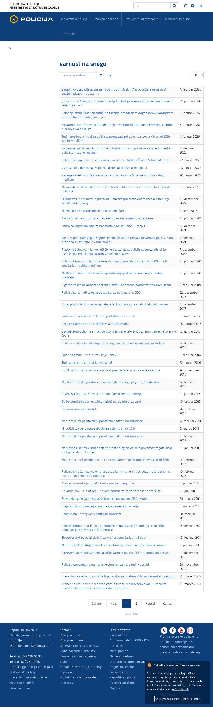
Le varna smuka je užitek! (80, 409)
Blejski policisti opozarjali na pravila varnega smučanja (100, 506)
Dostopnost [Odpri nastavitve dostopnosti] (193, 6)
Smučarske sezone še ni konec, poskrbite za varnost (98, 316)
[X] (164, 630)
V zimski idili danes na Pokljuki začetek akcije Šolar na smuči (104, 168)
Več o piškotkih (180, 689)
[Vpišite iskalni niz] (152, 5)
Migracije (116, 688)
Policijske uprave (71, 640)
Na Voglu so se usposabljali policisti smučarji (93, 211)
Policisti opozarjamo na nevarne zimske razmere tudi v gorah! (105, 564)
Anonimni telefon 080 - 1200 (130, 640)
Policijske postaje (72, 635)
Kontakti (71, 34)
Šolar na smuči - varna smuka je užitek (89, 355)
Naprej (150, 604)
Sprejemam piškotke (167, 698)
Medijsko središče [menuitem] (177, 19)
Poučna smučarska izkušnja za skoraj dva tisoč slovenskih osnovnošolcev (113, 343)
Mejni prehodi (119, 651)
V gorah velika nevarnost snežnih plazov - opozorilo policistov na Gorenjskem (116, 285)
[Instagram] (190, 630)
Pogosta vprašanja (122, 683)
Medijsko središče (21, 683)
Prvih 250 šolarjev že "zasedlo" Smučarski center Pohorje (102, 394)
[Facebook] (172, 630)
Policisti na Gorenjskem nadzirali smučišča (92, 514)
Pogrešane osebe (122, 667)
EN (200, 6)
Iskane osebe (119, 672)
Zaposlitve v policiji (123, 677)
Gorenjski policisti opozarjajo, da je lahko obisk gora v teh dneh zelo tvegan (115, 304)
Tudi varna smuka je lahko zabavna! (87, 363)
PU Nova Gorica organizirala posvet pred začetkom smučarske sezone (111, 370)
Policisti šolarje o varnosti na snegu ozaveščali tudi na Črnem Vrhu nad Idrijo (115, 160)
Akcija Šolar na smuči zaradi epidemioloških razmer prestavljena (107, 218)
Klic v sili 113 (118, 635)
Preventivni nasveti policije (28, 677)
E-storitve (116, 646)
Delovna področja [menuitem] (105, 19)
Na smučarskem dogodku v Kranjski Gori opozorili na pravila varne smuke (114, 545)
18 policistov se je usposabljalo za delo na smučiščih (98, 428)
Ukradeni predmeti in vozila (129, 662)
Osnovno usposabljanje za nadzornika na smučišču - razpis (103, 226)
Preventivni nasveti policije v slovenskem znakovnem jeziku (185, 6)
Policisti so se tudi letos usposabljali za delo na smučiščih (102, 292)
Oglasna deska (19, 688)
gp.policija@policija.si (37, 667)
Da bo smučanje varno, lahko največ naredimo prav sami (102, 401)
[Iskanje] (174, 5)
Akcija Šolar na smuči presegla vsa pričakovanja (95, 324)
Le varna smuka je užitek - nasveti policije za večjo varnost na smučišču (112, 491)
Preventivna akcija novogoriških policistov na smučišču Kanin (105, 499)
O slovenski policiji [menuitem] (74, 19)
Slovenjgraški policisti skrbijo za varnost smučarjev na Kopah (104, 537)
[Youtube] (181, 630)
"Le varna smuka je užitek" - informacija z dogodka (98, 483)
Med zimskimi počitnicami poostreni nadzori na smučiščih (103, 421)
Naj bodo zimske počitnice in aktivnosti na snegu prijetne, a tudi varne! (112, 382)
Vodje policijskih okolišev (77, 651)
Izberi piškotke (191, 698)
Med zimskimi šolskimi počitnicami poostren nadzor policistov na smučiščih (115, 460)
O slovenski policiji (22, 672)
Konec (167, 604)
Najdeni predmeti (122, 656)
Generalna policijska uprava (79, 646)
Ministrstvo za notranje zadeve (30, 635)
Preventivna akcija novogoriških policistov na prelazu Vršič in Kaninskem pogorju (118, 576)
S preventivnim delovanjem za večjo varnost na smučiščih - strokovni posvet (115, 553)
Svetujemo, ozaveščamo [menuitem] (142, 19)
